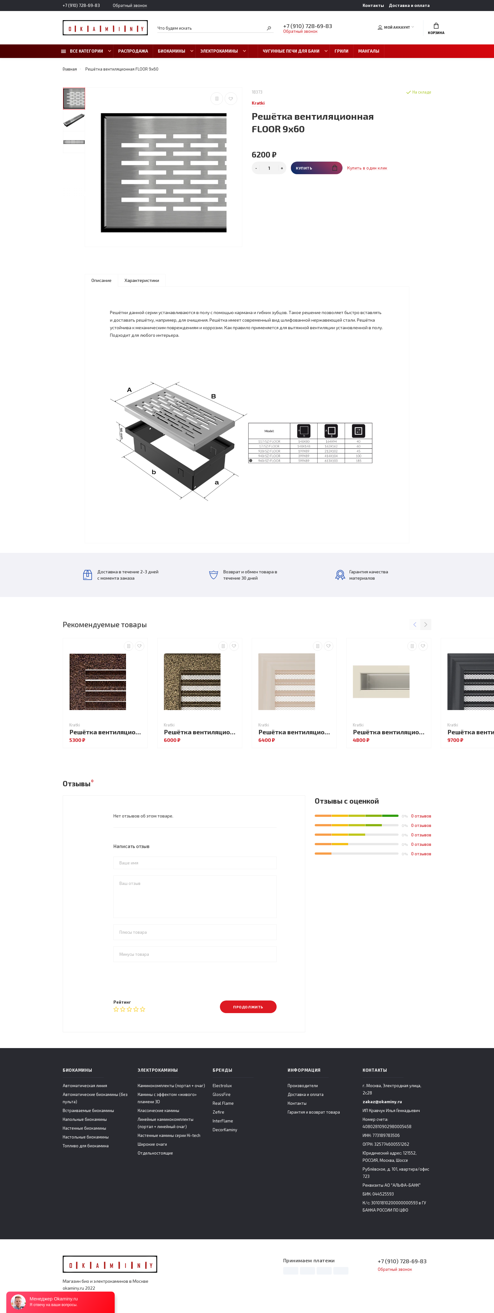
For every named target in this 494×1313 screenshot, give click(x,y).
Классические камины (158, 1110)
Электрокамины (219, 51)
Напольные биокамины (85, 1119)
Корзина (436, 29)
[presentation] (161, 980)
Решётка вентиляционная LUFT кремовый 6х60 (390, 732)
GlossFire (222, 1094)
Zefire (218, 1112)
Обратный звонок (130, 5)
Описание (101, 280)
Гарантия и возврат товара (314, 1112)
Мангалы (368, 51)
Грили (341, 51)
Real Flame (223, 1103)
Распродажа (133, 51)
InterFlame (223, 1120)
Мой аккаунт (394, 27)
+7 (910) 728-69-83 (81, 5)
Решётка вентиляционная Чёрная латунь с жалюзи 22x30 (201, 732)
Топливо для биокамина (86, 1145)
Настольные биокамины (86, 1136)
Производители (303, 1085)
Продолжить (248, 1007)
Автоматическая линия (85, 1085)
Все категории (82, 51)
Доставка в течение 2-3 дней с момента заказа (120, 575)
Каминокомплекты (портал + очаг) (171, 1085)
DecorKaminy (225, 1129)
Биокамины (171, 51)
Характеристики (141, 280)
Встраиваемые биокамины (88, 1110)
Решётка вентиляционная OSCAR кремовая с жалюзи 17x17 (295, 732)
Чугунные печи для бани (291, 51)
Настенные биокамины (84, 1128)
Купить (316, 168)
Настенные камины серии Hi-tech (169, 1135)
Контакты (373, 5)
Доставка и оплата (409, 5)
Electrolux (222, 1085)
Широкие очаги (152, 1144)
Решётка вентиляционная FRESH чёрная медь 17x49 (106, 732)
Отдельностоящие (155, 1152)
